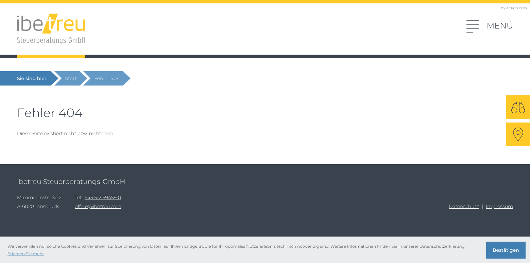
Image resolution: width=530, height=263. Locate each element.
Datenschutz (464, 206)
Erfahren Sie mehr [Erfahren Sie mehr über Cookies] (25, 253)
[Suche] (518, 107)
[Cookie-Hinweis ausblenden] (506, 250)
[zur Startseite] (51, 29)
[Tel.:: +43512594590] (103, 197)
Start (71, 78)
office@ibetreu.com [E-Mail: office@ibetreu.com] (98, 206)
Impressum (499, 206)
